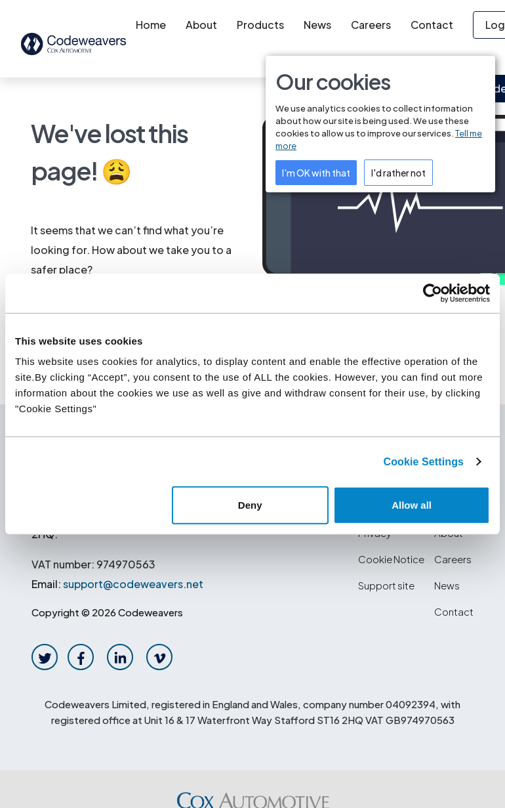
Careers (371, 25)
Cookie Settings (424, 461)
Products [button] (260, 25)
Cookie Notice (391, 559)
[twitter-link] (45, 657)
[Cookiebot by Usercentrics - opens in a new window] (432, 293)
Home (151, 25)
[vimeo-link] (160, 657)
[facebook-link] (81, 657)
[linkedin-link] (120, 657)
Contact (432, 25)
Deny (250, 505)
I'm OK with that (316, 173)
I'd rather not (398, 173)
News (317, 25)
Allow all (412, 505)
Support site (386, 585)
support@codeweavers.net (133, 584)
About (201, 25)
